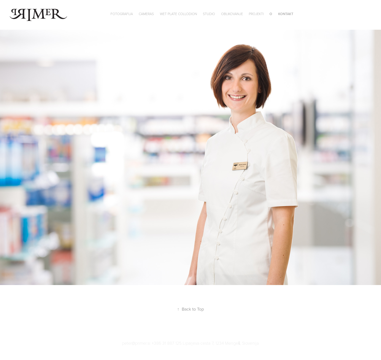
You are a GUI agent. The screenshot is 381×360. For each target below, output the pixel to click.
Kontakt (285, 13)
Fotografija (122, 13)
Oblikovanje (232, 13)
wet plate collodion (178, 13)
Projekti (256, 13)
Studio (209, 13)
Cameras (146, 13)
